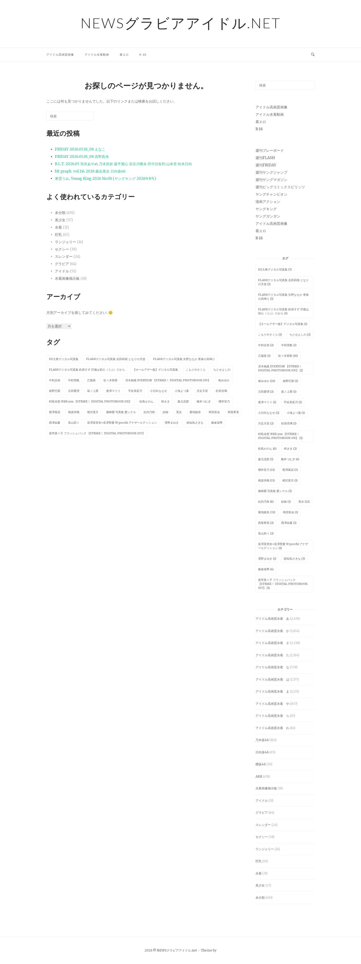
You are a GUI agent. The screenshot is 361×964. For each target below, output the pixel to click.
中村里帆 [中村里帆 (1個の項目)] (288, 345)
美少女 (60, 220)
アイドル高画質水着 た (272, 655)
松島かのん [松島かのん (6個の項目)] (267, 448)
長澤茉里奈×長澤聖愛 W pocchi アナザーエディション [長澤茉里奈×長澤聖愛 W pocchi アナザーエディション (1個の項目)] (283, 546)
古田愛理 (73, 391)
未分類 (60, 212)
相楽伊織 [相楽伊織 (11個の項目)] (266, 480)
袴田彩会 (214, 412)
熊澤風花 (54, 412)
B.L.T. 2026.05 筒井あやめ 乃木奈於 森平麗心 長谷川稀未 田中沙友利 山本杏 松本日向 (123, 164)
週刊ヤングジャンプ (271, 172)
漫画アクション (268, 201)
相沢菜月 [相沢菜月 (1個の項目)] (290, 480)
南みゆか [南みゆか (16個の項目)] (266, 381)
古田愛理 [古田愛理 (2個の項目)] (266, 391)
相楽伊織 (73, 412)
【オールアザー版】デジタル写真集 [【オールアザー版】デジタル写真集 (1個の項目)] (282, 324)
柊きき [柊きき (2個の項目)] (290, 448)
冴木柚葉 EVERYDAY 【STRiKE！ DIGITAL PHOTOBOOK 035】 (168, 380)
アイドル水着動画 (97, 54)
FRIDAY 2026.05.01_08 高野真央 (82, 156)
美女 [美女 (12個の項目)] (304, 501)
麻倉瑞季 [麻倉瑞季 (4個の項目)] (266, 569)
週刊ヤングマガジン (271, 179)
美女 (179, 412)
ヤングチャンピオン (271, 194)
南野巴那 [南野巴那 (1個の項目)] (290, 381)
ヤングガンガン (268, 216)
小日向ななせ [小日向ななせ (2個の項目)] (268, 412)
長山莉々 (73, 422)
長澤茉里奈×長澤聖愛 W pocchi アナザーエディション (122, 422)
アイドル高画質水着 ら (272, 716)
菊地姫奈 (195, 412)
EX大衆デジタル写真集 (63, 359)
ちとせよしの (221, 369)
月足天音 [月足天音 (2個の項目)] (266, 423)
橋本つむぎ (204, 401)
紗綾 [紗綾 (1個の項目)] (286, 501)
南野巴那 (54, 391)
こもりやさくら (196, 369)
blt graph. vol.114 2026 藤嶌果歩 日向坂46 (90, 171)
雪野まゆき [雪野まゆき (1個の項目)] (267, 558)
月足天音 (202, 391)
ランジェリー (65, 242)
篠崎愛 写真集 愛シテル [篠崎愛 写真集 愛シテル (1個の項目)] (275, 491)
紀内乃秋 (149, 412)
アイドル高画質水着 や (272, 704)
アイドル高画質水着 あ (272, 619)
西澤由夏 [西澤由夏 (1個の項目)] (288, 523)
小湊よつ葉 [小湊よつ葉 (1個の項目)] (296, 412)
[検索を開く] (313, 55)
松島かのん (146, 401)
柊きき (165, 401)
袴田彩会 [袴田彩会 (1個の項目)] (290, 512)
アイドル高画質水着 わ (272, 728)
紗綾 (165, 412)
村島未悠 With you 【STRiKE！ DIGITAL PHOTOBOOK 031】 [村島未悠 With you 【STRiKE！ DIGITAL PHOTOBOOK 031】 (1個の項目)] (280, 436)
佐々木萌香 (110, 380)
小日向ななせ (158, 391)
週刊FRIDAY (266, 165)
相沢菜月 (92, 412)
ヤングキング (266, 209)
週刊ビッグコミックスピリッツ (280, 187)
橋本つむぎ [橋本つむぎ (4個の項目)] (290, 459)
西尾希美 (233, 412)
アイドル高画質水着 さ (272, 643)
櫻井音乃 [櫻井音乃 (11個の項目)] (266, 470)
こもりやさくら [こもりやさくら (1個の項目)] (270, 334)
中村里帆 (73, 380)
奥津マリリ (113, 391)
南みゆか (224, 380)
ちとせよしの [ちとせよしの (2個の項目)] (300, 334)
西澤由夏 (54, 422)
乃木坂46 (262, 740)
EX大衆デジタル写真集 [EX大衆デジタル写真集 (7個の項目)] (275, 269)
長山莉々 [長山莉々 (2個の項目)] (266, 533)
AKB (259, 777)
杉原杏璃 (221, 391)
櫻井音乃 (224, 401)
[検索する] (70, 116)
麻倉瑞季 (217, 422)
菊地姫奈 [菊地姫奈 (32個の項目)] (266, 512)
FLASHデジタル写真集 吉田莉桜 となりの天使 (115, 359)
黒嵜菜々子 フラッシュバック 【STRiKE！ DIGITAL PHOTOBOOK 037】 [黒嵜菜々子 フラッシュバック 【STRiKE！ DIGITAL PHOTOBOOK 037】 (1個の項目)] (283, 584)
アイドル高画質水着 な (272, 667)
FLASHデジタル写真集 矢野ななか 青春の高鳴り (184, 359)
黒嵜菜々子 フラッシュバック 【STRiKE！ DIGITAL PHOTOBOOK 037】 (97, 433)
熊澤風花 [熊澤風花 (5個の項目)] (290, 470)
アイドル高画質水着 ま (272, 691)
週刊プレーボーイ (270, 150)
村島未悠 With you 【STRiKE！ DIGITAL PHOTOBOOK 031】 (90, 401)
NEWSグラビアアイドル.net (181, 22)
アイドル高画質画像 (60, 54)
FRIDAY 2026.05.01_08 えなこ (80, 149)
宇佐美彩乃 (135, 391)
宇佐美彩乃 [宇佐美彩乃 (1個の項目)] (293, 402)
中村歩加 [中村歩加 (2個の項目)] (266, 345)
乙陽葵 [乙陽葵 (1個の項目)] (264, 355)
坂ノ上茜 (92, 391)
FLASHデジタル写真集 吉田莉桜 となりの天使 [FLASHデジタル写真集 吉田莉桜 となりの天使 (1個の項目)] (283, 282)
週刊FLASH (265, 158)
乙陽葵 (91, 380)
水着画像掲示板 (67, 278)
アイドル (62, 271)
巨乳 (58, 234)
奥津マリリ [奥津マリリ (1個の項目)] (267, 402)
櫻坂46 (261, 764)
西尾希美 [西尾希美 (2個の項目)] (266, 523)
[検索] (83, 118)
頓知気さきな (195, 422)
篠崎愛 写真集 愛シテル (121, 412)
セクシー (62, 249)
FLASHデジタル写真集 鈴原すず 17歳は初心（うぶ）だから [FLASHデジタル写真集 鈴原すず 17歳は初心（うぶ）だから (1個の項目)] (283, 311)
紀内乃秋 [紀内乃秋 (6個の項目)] (266, 501)
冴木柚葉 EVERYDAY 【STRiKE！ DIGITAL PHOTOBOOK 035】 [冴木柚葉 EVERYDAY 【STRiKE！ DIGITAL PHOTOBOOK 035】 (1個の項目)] (280, 368)
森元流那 (183, 401)
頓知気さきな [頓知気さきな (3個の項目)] (294, 558)
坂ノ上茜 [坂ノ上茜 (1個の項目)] (288, 391)
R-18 (142, 54)
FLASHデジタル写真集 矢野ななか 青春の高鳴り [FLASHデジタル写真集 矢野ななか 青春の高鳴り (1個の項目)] (283, 296)
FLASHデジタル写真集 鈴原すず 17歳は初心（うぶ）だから (87, 369)
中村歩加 (54, 380)
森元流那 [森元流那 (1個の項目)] (265, 459)
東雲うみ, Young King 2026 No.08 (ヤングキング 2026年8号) (105, 178)
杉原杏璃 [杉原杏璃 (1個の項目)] (288, 423)
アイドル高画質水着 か (272, 631)
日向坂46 (262, 752)
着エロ (124, 54)
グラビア (62, 264)
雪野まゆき (172, 422)
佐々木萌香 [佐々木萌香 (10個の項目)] (288, 355)
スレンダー (64, 256)
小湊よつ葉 (182, 391)
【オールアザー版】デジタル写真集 (155, 369)
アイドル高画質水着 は (272, 679)
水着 (58, 227)
